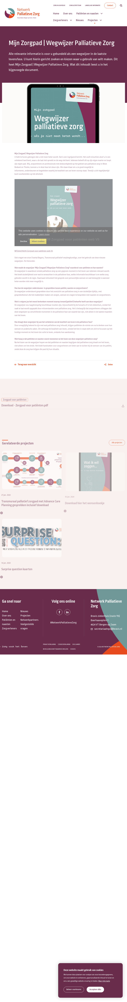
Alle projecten (117, 445)
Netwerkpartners (28, 620)
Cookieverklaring (64, 644)
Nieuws (24, 611)
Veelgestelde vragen (27, 626)
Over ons (6, 615)
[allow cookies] (95, 989)
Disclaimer (76, 644)
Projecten (25, 615)
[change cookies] (74, 989)
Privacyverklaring (49, 644)
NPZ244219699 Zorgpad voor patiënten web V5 (34, 249)
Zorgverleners (9, 628)
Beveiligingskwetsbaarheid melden (55, 649)
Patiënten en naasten (8, 622)
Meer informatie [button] (104, 981)
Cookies (73, 649)
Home (5, 611)
